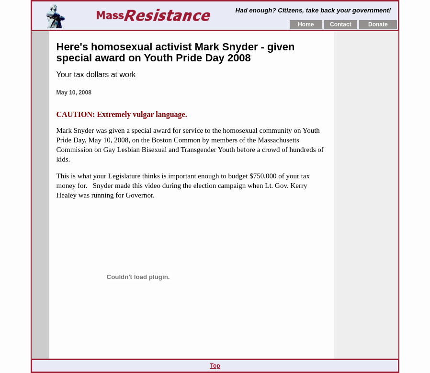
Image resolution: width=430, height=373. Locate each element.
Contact (340, 24)
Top (215, 365)
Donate (378, 24)
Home (306, 24)
